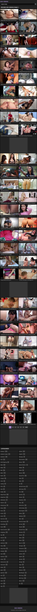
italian (3, 567)
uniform (22, 554)
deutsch (3, 503)
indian (3, 559)
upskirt (21, 556)
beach (3, 476)
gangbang (4, 532)
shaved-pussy (23, 529)
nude (21, 478)
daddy (3, 492)
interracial (4, 565)
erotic (3, 511)
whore (22, 581)
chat (3, 489)
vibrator (22, 559)
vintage (22, 562)
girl (3, 540)
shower (21, 535)
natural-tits (23, 476)
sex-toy (22, 524)
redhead (22, 516)
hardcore (4, 556)
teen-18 (22, 543)
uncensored (22, 551)
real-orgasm (23, 511)
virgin (21, 565)
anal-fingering (5, 462)
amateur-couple (5, 454)
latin (3, 583)
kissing (3, 578)
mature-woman (23, 465)
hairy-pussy (4, 548)
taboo (21, 538)
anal (3, 459)
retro (21, 519)
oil (20, 484)
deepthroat (4, 497)
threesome (23, 548)
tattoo (21, 540)
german (3, 538)
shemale (22, 532)
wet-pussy (22, 575)
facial (3, 527)
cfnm (3, 486)
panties (21, 497)
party (21, 503)
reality (22, 513)
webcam (22, 570)
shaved (22, 527)
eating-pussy (4, 505)
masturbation (23, 459)
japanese (4, 573)
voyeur (21, 567)
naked (21, 470)
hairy (3, 546)
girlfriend (4, 543)
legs (3, 586)
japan (3, 570)
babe (3, 465)
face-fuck (4, 519)
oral (21, 492)
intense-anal (4, 562)
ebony (3, 508)
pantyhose (22, 500)
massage (22, 457)
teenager (22, 546)
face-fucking (4, 521)
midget (21, 467)
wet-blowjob (23, 573)
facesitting (4, 524)
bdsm (3, 473)
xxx (21, 583)
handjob (4, 551)
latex (3, 581)
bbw (3, 470)
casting (3, 484)
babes (3, 467)
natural (22, 473)
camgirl (3, 478)
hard (3, 554)
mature (22, 462)
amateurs (4, 457)
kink (3, 575)
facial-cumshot (5, 529)
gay (2, 535)
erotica (3, 513)
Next (26, 427)
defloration (4, 500)
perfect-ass (22, 505)
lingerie (22, 454)
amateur (4, 451)
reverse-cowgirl (23, 521)
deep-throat (5, 494)
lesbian (22, 451)
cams (3, 481)
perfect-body (23, 508)
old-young (22, 489)
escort (3, 516)
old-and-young (23, 486)
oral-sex (22, 494)
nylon (21, 481)
